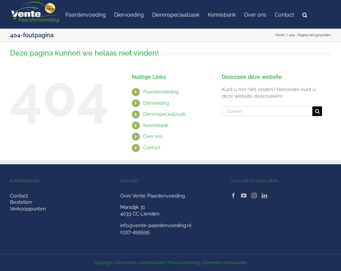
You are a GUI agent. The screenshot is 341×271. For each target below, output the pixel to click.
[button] (304, 14)
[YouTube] (243, 195)
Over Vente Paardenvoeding (152, 196)
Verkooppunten (28, 209)
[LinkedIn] (264, 195)
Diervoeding (156, 103)
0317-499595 (135, 232)
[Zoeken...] (267, 111)
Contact (152, 147)
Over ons (153, 136)
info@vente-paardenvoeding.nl (155, 225)
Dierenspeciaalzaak (164, 114)
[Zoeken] (317, 111)
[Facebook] (233, 195)
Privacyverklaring (184, 262)
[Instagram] (254, 195)
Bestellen (21, 202)
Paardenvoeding (161, 91)
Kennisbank (155, 125)
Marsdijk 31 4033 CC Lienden (140, 210)
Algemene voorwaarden (225, 262)
